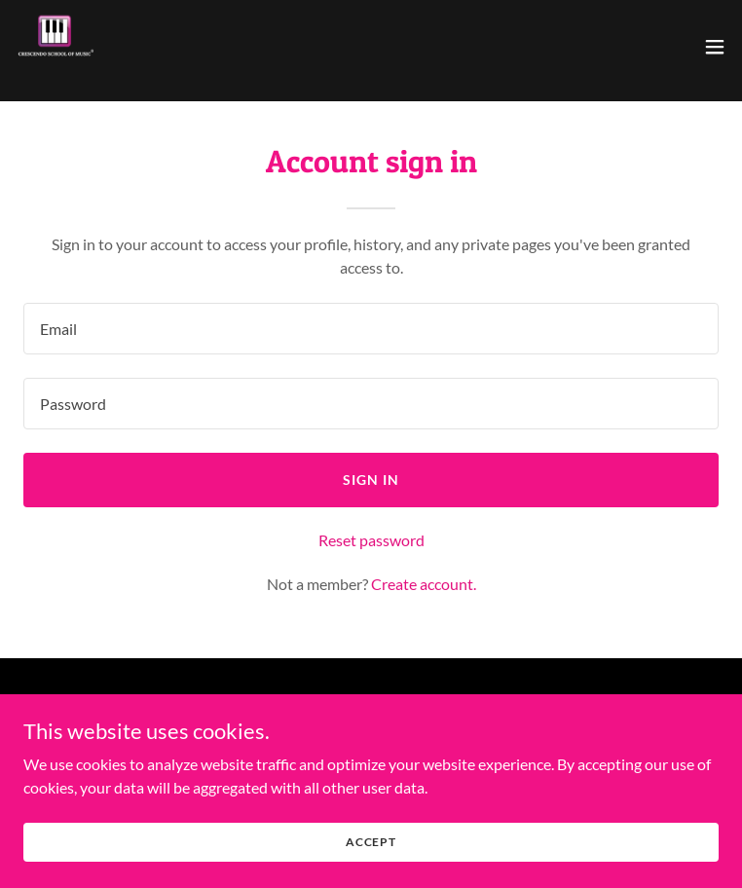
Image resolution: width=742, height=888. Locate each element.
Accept (371, 841)
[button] (714, 46)
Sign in (371, 479)
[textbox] (371, 328)
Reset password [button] (371, 540)
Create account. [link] (423, 583)
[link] (54, 47)
